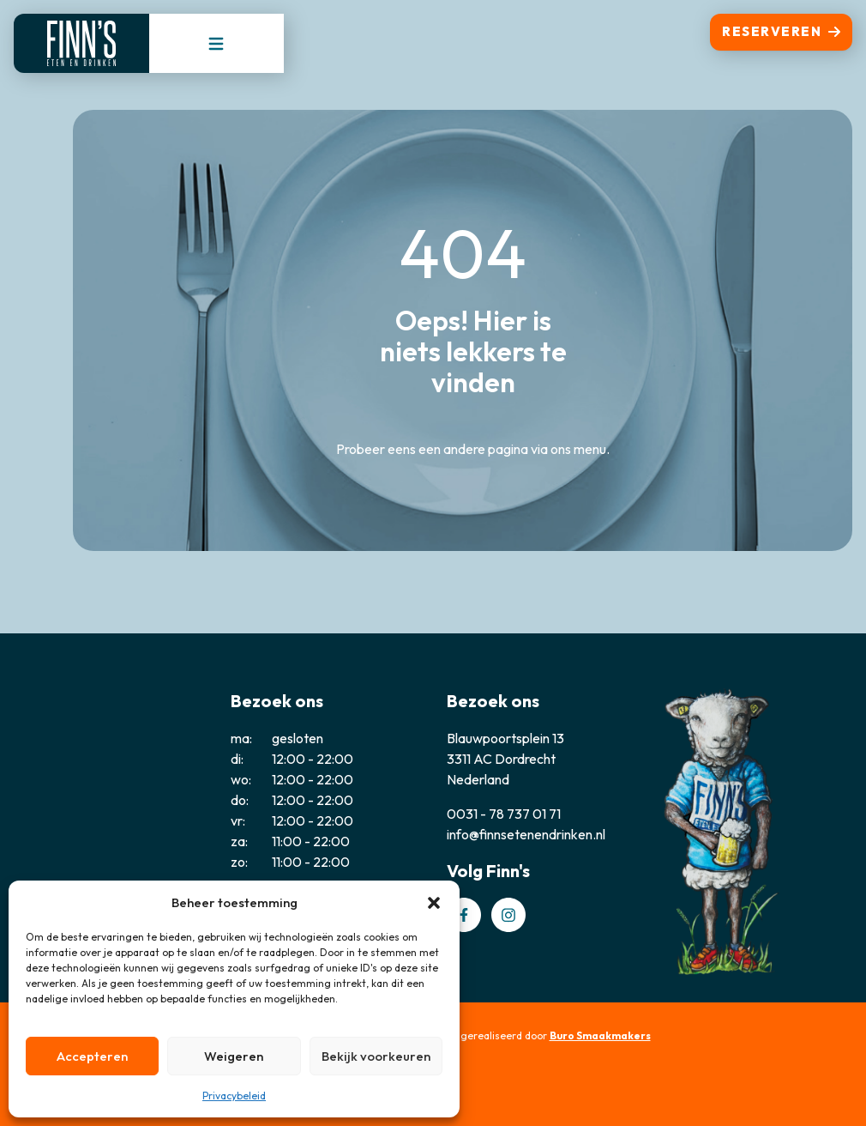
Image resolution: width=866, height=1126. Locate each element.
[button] (433, 902)
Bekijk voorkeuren (376, 1056)
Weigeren (233, 1056)
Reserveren (781, 31)
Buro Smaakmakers (600, 1035)
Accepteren (92, 1056)
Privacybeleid (234, 1095)
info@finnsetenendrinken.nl (526, 834)
